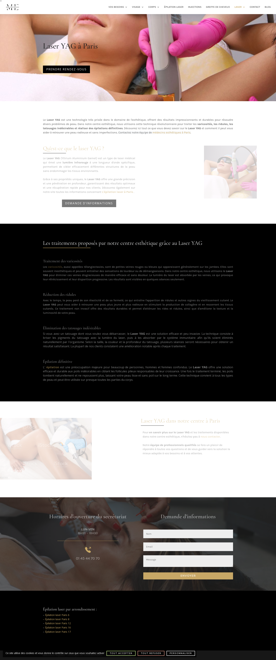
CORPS (152, 7)
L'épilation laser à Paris (117, 192)
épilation (52, 367)
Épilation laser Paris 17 (58, 631)
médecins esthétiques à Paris (171, 132)
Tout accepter (121, 653)
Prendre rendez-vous (66, 69)
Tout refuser (151, 653)
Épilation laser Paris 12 (58, 623)
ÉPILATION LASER (174, 7)
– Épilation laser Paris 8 (56, 619)
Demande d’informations (89, 203)
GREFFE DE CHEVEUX (218, 7)
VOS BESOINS (116, 7)
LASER (238, 7)
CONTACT (255, 7)
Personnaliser (181, 653)
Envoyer (188, 576)
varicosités (55, 266)
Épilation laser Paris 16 (58, 627)
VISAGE (136, 7)
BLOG (268, 7)
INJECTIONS (195, 7)
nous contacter (210, 436)
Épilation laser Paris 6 (57, 615)
